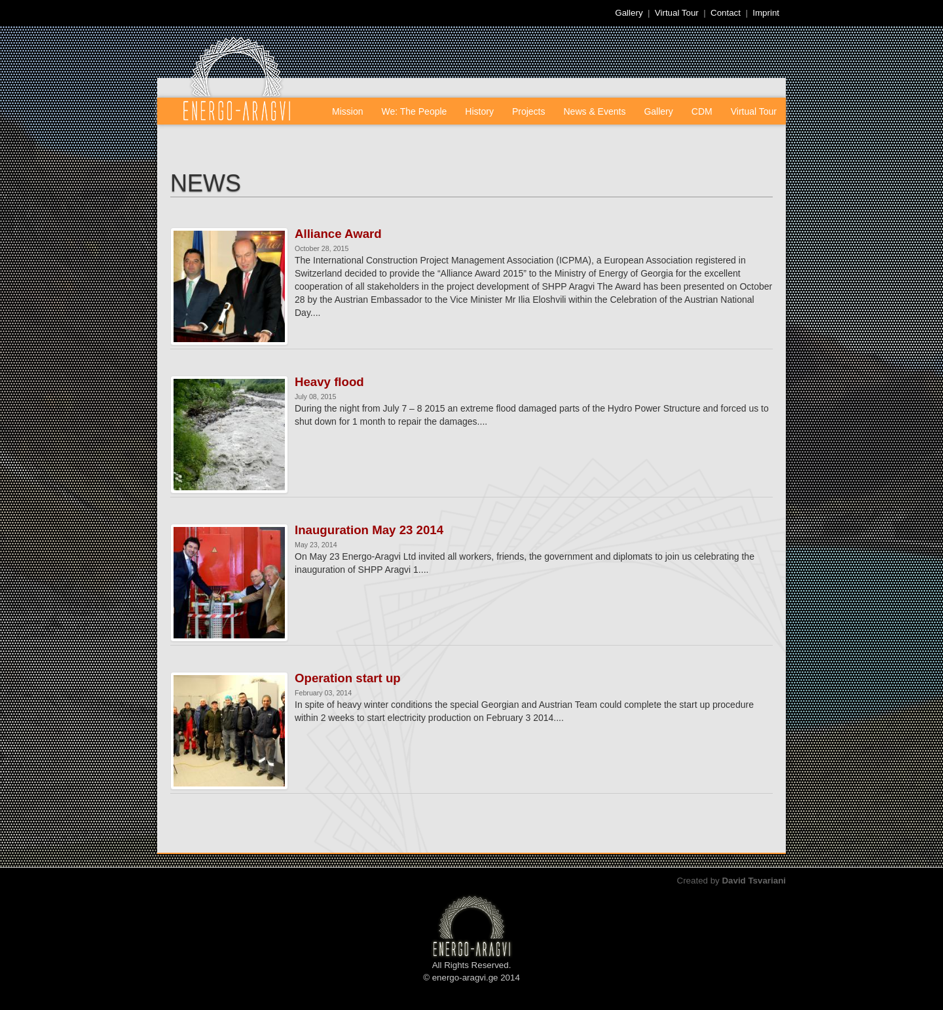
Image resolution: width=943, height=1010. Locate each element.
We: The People (414, 111)
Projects (528, 111)
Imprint (765, 13)
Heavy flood (329, 382)
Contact (726, 13)
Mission (347, 111)
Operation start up (348, 678)
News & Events (595, 111)
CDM (702, 111)
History (479, 111)
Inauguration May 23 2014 (369, 530)
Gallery (628, 13)
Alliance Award (338, 234)
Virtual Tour (677, 13)
